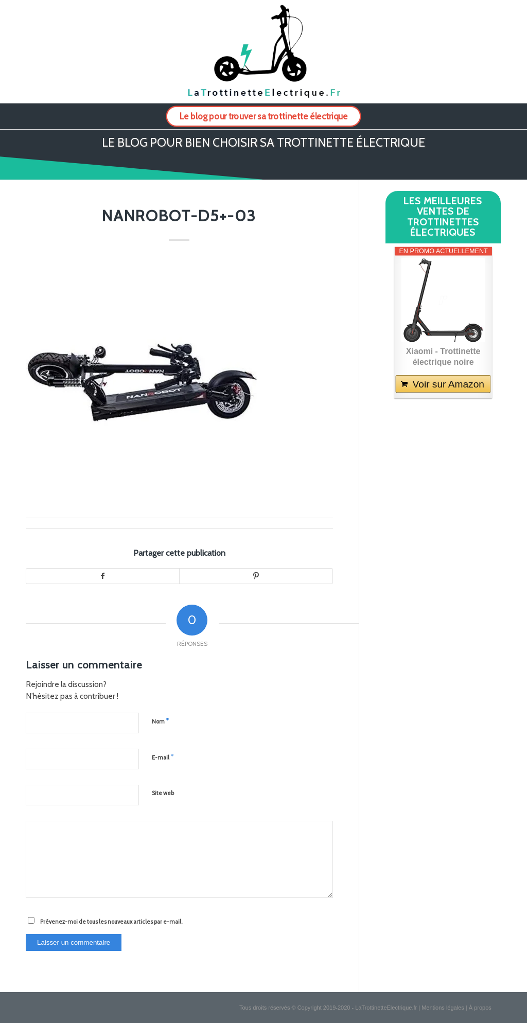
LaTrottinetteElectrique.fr (386, 1007)
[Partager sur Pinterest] (256, 576)
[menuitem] (263, 116)
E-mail (162, 757)
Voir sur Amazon (448, 384)
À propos (480, 1007)
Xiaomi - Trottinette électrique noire (443, 356)
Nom (160, 721)
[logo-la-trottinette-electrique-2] (263, 51)
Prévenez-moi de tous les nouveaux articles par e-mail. (111, 921)
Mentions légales (442, 1007)
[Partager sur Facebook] (102, 576)
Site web (163, 793)
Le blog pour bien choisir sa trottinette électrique (263, 142)
